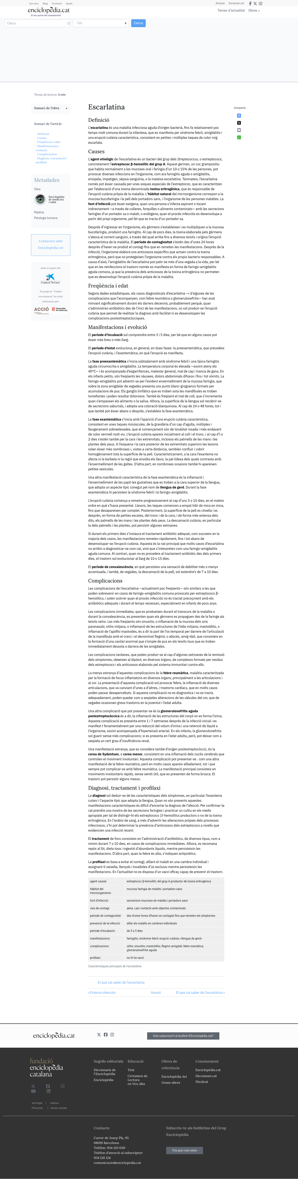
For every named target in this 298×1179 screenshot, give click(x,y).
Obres (252, 10)
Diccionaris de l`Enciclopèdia (105, 1072)
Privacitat (37, 1107)
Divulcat (220, 3)
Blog (45, 3)
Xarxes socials (58, 1107)
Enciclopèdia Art (174, 1076)
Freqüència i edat (48, 142)
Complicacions (47, 154)
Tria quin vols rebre (184, 1150)
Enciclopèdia (103, 1080)
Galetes (54, 1102)
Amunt (156, 992)
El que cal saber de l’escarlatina (121, 982)
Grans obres (171, 1082)
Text (131, 1070)
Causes (42, 138)
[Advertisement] (223, 49)
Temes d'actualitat (231, 10)
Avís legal (37, 1102)
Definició (43, 134)
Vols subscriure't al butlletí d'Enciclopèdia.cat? (183, 1036)
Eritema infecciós (101, 992)
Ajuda (69, 3)
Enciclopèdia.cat (208, 1070)
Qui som (33, 3)
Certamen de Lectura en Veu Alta (138, 1080)
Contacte (57, 3)
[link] (50, 108)
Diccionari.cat (236, 3)
